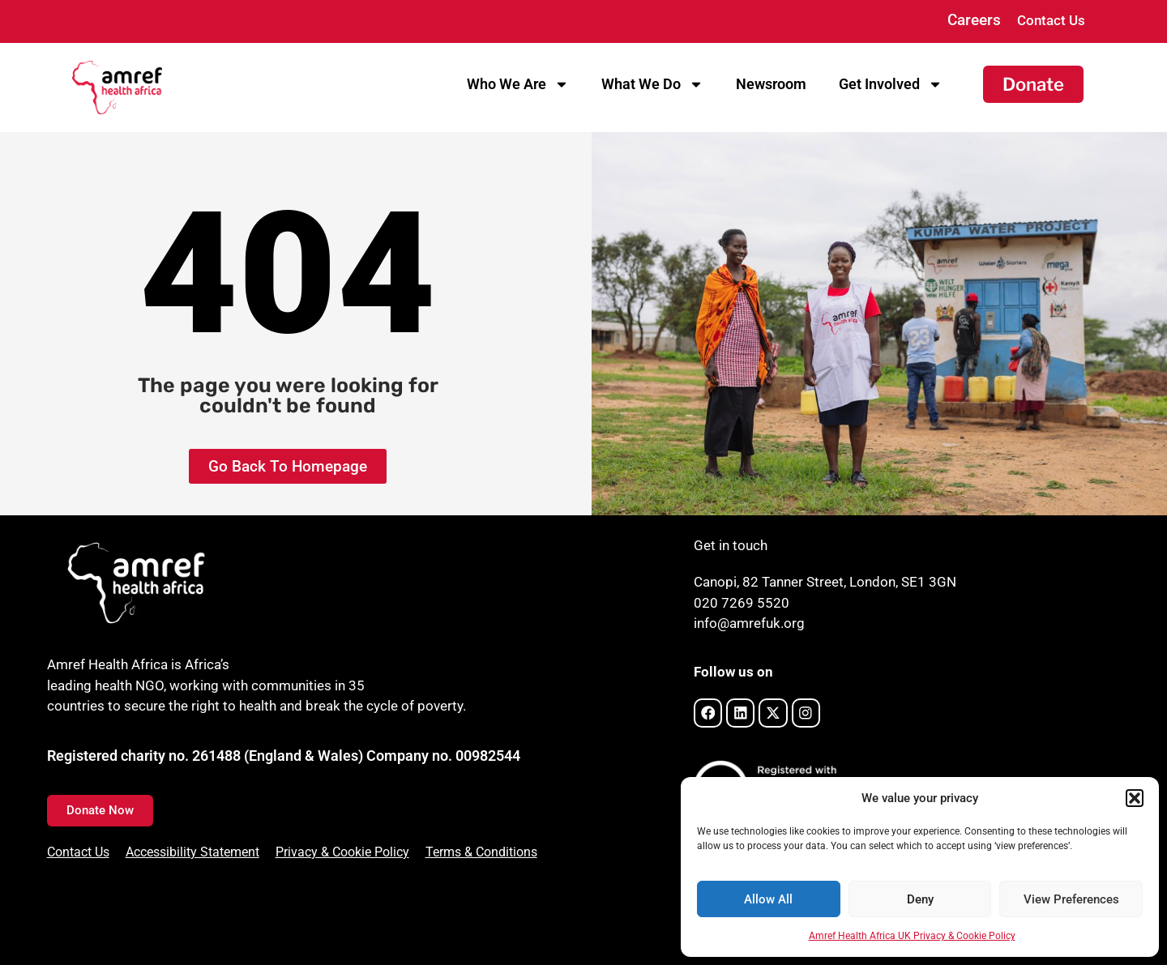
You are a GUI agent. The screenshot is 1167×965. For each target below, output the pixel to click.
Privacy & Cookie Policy (342, 852)
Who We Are (518, 84)
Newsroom (771, 83)
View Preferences (1071, 899)
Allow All (768, 899)
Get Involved (891, 84)
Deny (920, 899)
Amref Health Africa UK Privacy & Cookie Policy (912, 936)
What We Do (652, 84)
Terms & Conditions (481, 852)
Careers (974, 20)
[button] (1134, 798)
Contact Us (1051, 20)
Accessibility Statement (192, 852)
